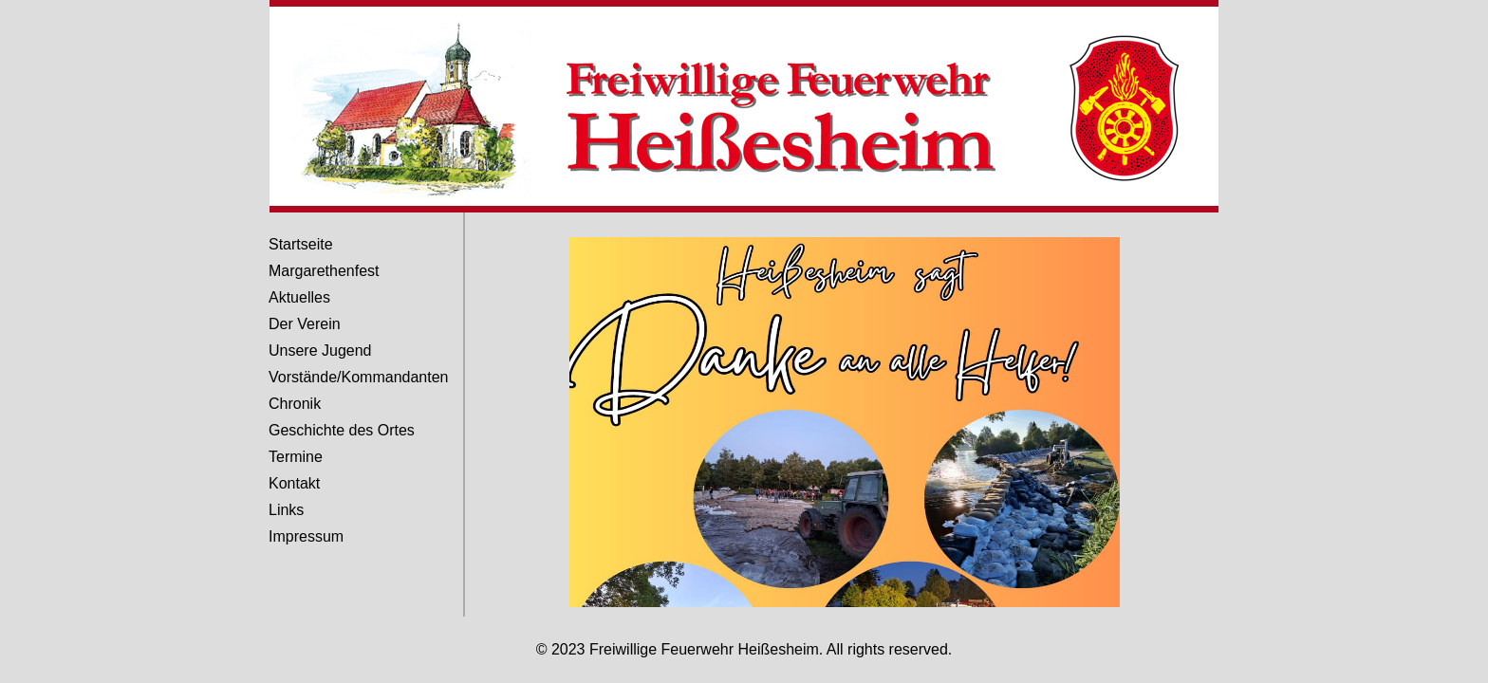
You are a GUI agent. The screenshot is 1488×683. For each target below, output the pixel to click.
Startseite (301, 244)
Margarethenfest (324, 271)
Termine (296, 457)
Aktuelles (299, 297)
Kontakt (294, 483)
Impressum (306, 536)
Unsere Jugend (320, 350)
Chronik (295, 404)
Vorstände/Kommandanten (358, 377)
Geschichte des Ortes (342, 430)
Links (286, 510)
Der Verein (305, 324)
